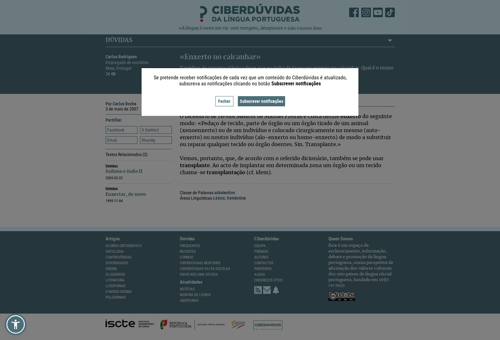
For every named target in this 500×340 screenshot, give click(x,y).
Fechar (224, 101)
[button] (15, 324)
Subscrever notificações (261, 101)
